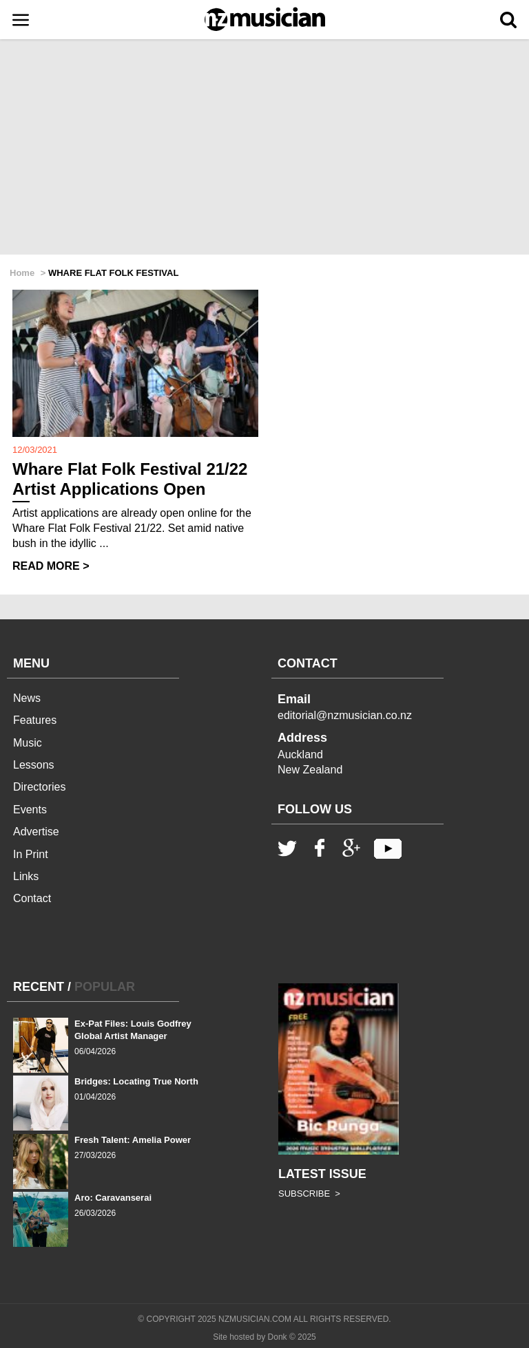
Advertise (36, 831)
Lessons (33, 765)
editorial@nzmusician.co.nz (345, 715)
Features (34, 720)
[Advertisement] (264, 148)
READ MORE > (51, 566)
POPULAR (104, 987)
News (27, 698)
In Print (30, 854)
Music (27, 743)
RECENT (38, 987)
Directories (39, 787)
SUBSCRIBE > (309, 1193)
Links (26, 876)
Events (30, 809)
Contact (32, 898)
